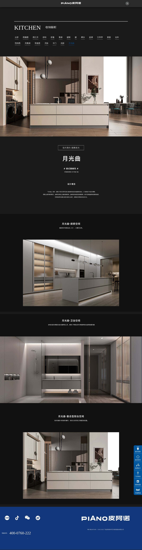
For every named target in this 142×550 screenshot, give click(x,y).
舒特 (44, 37)
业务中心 (97, 11)
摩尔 (83, 37)
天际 (46, 43)
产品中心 (79, 11)
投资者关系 (115, 11)
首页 (9, 11)
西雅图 (25, 37)
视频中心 (44, 11)
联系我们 (133, 11)
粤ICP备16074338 (91, 529)
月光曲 (71, 43)
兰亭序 (100, 37)
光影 (62, 43)
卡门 (54, 43)
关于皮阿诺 (26, 11)
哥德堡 (37, 43)
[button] (126, 97)
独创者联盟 (62, 11)
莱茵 (109, 37)
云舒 (17, 37)
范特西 (17, 43)
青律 (60, 37)
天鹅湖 (27, 43)
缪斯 (69, 37)
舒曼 (52, 37)
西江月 (35, 37)
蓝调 (91, 37)
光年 (117, 37)
